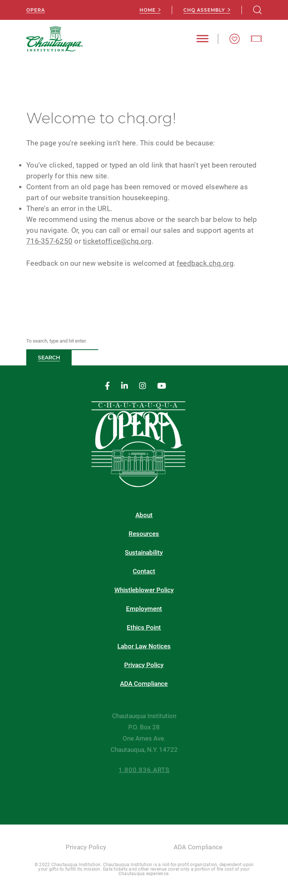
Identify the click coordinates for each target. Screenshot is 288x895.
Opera (35, 10)
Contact (144, 571)
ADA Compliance (144, 683)
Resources (144, 533)
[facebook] (107, 386)
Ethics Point (144, 627)
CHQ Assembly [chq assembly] (204, 10)
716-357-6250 (49, 241)
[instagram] (142, 386)
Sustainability (144, 552)
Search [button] (49, 357)
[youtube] (161, 386)
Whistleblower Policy (144, 590)
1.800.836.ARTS (144, 770)
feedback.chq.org (205, 263)
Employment (144, 608)
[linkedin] (124, 386)
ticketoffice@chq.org (117, 241)
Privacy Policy (144, 665)
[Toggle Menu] (202, 38)
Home (148, 10)
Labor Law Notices (144, 646)
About (144, 515)
